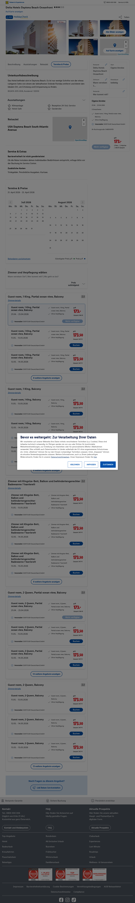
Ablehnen (75, 465)
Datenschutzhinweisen (60, 457)
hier (95, 457)
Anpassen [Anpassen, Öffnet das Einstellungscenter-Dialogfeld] (91, 465)
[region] (67, 451)
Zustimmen (108, 465)
